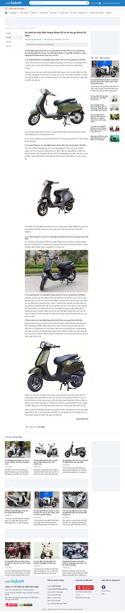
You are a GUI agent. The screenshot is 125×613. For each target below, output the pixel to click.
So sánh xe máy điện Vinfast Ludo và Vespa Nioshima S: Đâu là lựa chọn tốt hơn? (99, 128)
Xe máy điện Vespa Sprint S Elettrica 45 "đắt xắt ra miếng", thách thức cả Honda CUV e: (98, 118)
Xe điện (32, 28)
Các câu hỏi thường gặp (55, 592)
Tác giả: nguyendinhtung (33, 39)
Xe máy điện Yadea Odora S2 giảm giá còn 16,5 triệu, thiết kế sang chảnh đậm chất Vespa (99, 107)
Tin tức (15, 28)
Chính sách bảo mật (54, 600)
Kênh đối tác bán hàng (83, 597)
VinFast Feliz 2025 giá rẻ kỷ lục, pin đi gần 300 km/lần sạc (16, 511)
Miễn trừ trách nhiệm (54, 598)
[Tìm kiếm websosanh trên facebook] (104, 587)
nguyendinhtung (82, 419)
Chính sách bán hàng (54, 595)
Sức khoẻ (73, 13)
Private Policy (106, 591)
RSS (103, 594)
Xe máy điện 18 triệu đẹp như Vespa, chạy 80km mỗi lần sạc (99, 97)
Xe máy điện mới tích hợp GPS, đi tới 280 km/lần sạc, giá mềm (75, 461)
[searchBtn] (86, 3)
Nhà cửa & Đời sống (96, 13)
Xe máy (8, 42)
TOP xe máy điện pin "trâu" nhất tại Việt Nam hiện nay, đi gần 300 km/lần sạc (74, 512)
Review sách (64, 13)
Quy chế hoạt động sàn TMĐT (57, 603)
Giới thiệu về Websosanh (83, 592)
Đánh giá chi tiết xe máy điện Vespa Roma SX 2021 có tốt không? (99, 137)
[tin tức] (6, 13)
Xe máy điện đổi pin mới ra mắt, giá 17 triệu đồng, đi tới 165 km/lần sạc (46, 462)
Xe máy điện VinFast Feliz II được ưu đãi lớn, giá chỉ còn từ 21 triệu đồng (17, 563)
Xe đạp (8, 33)
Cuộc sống (23, 13)
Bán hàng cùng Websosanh (111, 3)
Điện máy (34, 13)
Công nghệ (13, 13)
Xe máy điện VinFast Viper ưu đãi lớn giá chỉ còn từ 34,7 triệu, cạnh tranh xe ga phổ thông (105, 81)
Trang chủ (8, 28)
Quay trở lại (37, 427)
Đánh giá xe (82, 13)
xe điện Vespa (64, 75)
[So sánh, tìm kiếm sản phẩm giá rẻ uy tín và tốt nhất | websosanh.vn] (13, 3)
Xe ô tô (8, 46)
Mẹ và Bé (53, 13)
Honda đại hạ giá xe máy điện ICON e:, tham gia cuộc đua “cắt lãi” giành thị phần (74, 563)
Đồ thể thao (44, 13)
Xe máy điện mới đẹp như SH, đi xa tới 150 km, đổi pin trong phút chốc (17, 462)
